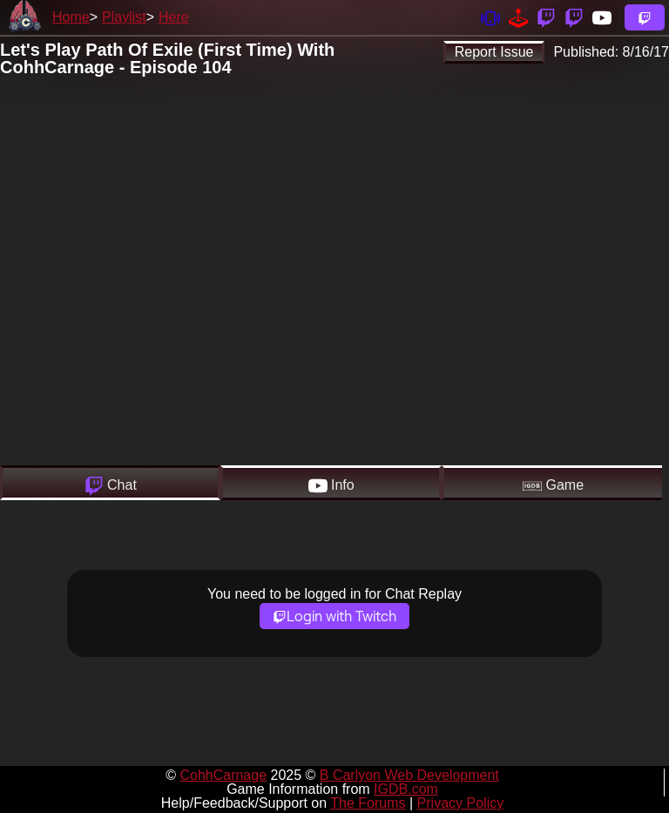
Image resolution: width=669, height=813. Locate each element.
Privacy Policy (460, 803)
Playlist (124, 17)
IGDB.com (406, 789)
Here (174, 17)
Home (71, 17)
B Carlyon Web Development (409, 775)
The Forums (367, 803)
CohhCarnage (223, 775)
